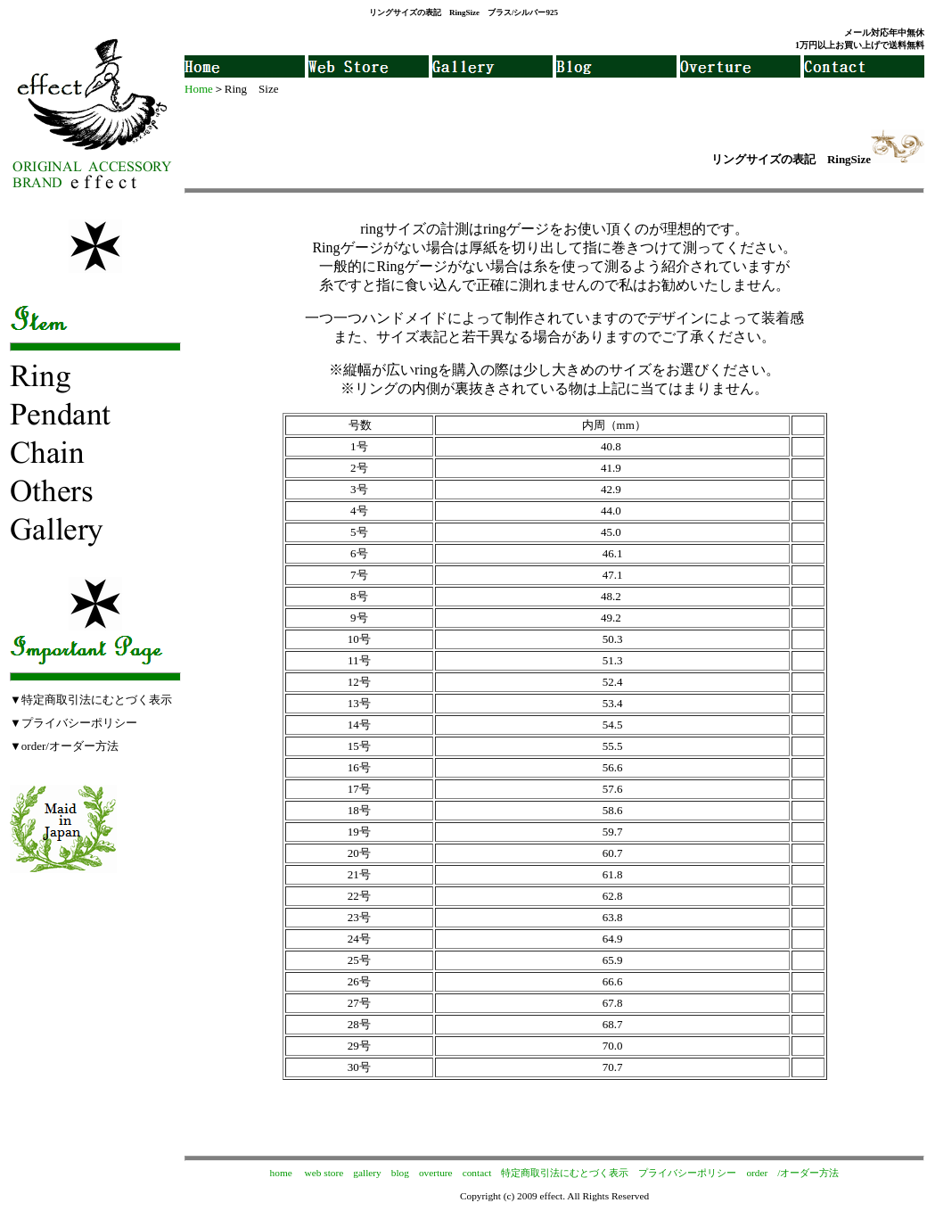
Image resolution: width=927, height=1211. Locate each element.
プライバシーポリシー (687, 1172)
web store (324, 1172)
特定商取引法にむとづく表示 (564, 1172)
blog (400, 1172)
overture (436, 1172)
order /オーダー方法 (792, 1172)
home (281, 1172)
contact (477, 1172)
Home (199, 88)
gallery (367, 1172)
